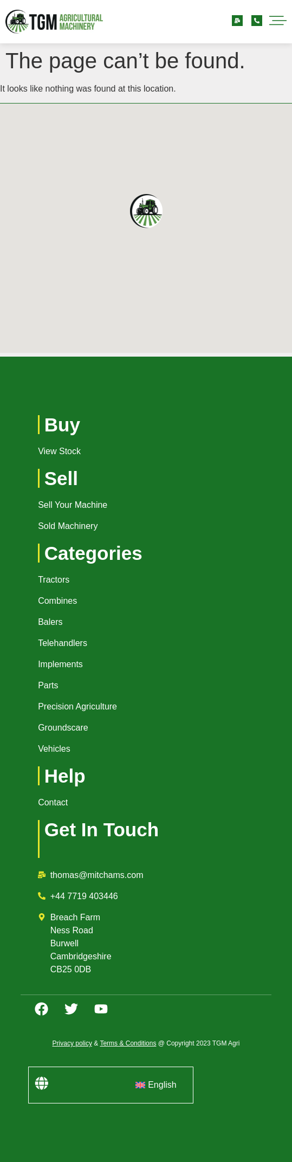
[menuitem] (156, 1085)
